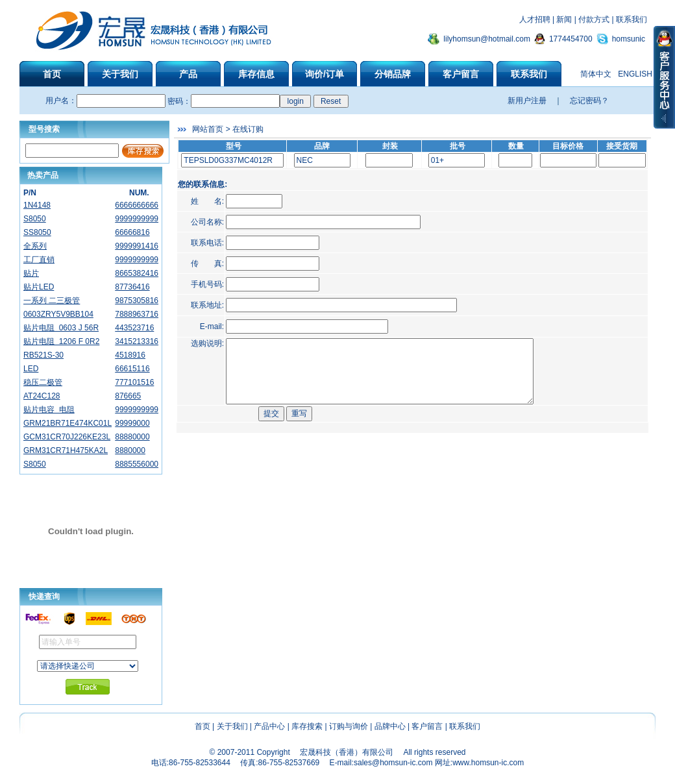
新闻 (564, 19)
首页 (202, 726)
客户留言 (427, 726)
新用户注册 (527, 100)
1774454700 (571, 38)
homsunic (628, 38)
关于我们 (232, 726)
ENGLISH (635, 74)
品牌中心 (390, 726)
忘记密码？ (589, 100)
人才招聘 (534, 19)
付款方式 (593, 19)
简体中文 (595, 74)
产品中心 (269, 726)
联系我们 (631, 19)
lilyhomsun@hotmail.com (486, 38)
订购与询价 (348, 726)
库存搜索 (307, 726)
